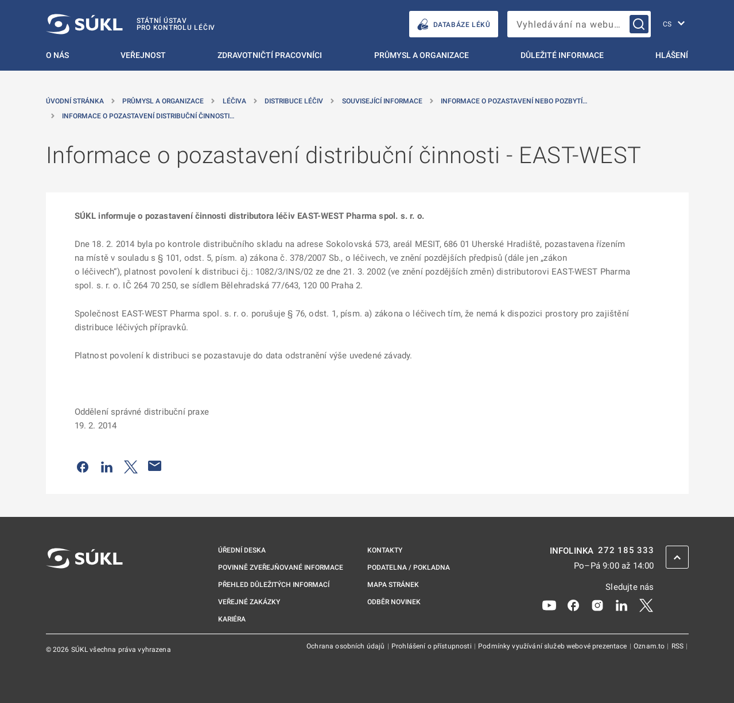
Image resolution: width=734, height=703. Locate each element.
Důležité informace (562, 55)
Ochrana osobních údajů (346, 646)
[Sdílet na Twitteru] (131, 466)
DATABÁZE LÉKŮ (454, 24)
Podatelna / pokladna (408, 567)
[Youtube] (549, 604)
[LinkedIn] (621, 604)
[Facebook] (573, 604)
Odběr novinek (394, 602)
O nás (57, 55)
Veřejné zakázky (249, 602)
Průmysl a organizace (421, 55)
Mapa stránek (393, 585)
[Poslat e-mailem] (155, 466)
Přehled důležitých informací (273, 585)
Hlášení (671, 55)
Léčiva (234, 101)
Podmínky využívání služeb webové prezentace (553, 646)
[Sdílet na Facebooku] (83, 466)
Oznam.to (650, 646)
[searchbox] (579, 24)
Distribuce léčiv (294, 101)
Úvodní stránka (75, 101)
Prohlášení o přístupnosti (432, 646)
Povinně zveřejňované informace (280, 567)
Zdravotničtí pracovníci (270, 55)
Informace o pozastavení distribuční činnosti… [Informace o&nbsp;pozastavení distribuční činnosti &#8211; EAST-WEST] (148, 116)
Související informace (382, 101)
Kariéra (232, 619)
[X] (646, 604)
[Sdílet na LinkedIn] (107, 466)
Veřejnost (143, 55)
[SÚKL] (131, 24)
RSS (678, 646)
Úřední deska (242, 550)
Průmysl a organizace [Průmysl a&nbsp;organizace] (163, 101)
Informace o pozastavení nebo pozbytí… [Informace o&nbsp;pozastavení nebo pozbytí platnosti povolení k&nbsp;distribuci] (514, 101)
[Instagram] (597, 604)
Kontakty (384, 550)
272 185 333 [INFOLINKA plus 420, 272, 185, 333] (626, 550)
